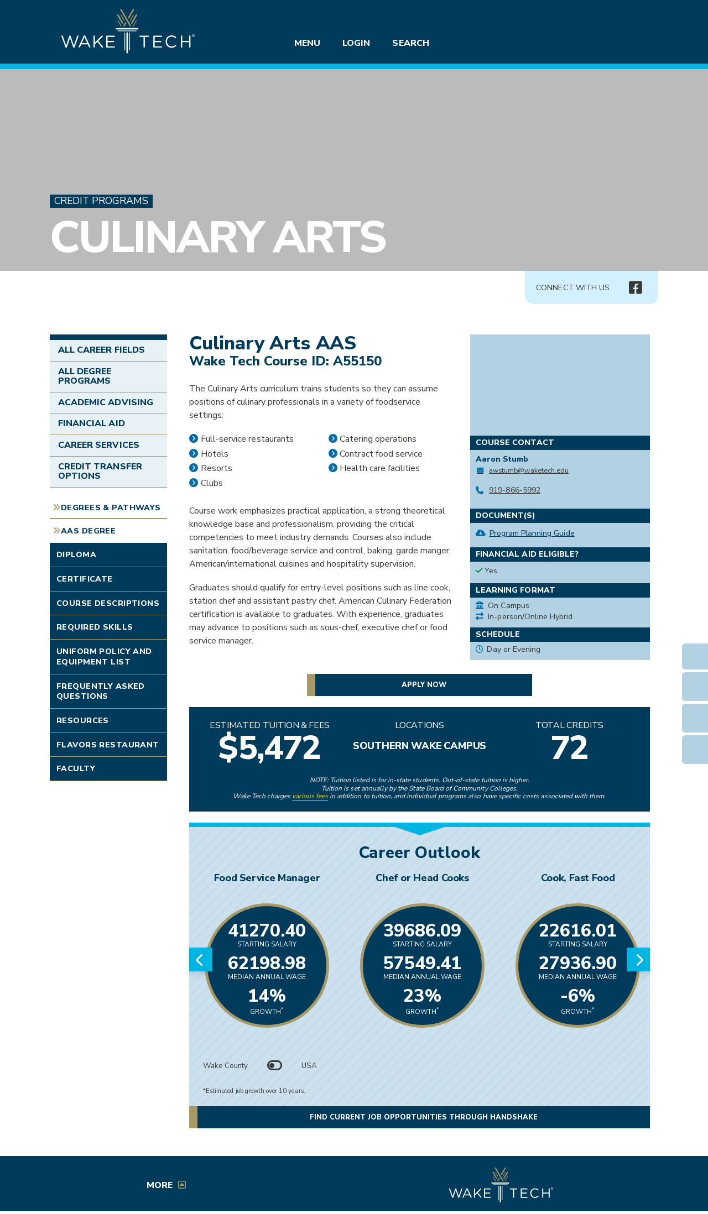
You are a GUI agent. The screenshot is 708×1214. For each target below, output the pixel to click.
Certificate (84, 578)
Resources (82, 720)
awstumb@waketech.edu (529, 470)
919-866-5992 (514, 490)
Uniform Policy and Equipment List (104, 656)
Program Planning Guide (532, 533)
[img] (635, 288)
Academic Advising (105, 402)
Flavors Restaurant (107, 744)
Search (410, 43)
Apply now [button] (424, 685)
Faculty (75, 768)
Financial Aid (91, 423)
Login (356, 43)
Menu (307, 43)
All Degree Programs (84, 376)
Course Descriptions (107, 603)
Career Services (98, 445)
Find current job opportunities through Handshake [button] (424, 1117)
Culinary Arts (217, 237)
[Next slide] (638, 960)
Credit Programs (101, 201)
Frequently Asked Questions (100, 691)
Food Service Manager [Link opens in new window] (267, 878)
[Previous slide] (200, 960)
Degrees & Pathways (111, 507)
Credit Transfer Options (100, 472)
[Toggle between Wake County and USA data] (275, 1066)
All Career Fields (101, 350)
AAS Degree (88, 530)
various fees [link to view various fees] (310, 796)
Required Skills (94, 626)
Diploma (76, 554)
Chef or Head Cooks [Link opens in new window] (422, 878)
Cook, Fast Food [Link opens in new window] (578, 878)
